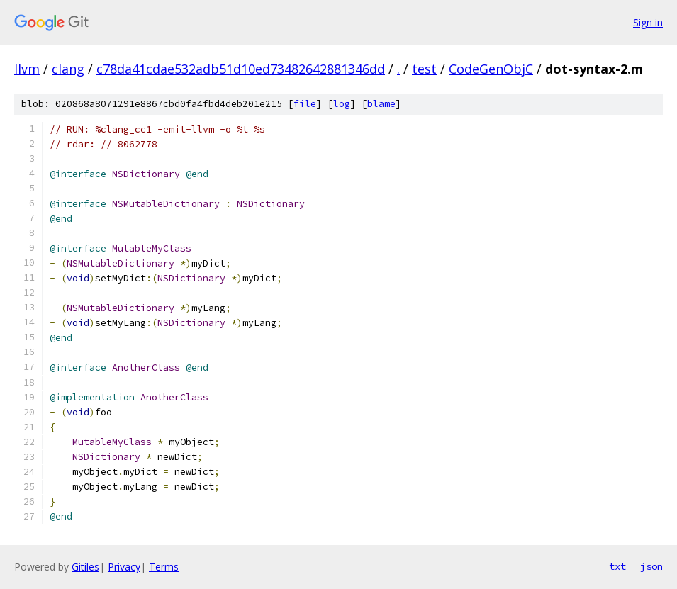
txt (617, 566)
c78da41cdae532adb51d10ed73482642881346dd (240, 68)
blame (381, 104)
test (424, 68)
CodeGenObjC (491, 68)
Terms (164, 566)
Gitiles (85, 566)
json (651, 566)
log (341, 104)
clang (68, 68)
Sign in (648, 22)
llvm (27, 68)
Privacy (124, 566)
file (304, 104)
